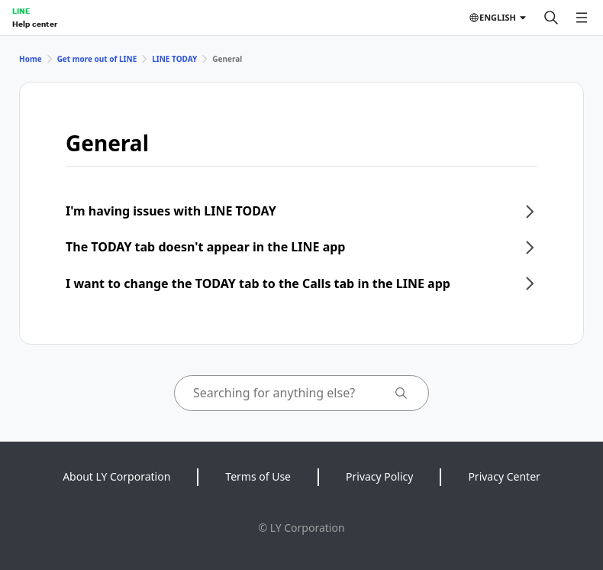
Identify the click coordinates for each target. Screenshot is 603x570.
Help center (34, 23)
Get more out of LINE (97, 58)
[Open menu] (581, 17)
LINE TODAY (174, 58)
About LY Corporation (116, 476)
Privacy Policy (379, 476)
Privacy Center (504, 476)
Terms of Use (258, 476)
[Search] (551, 17)
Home (30, 58)
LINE (21, 10)
